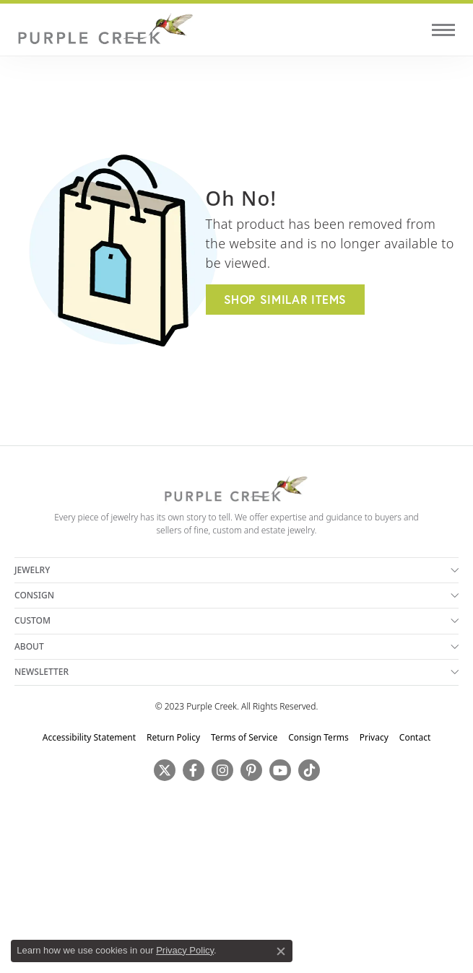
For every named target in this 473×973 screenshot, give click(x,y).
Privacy (374, 737)
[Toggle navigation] (443, 30)
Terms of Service (244, 737)
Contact (414, 737)
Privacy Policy (185, 950)
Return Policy (173, 737)
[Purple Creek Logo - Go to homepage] (104, 30)
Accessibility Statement (89, 737)
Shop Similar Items (285, 299)
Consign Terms (318, 737)
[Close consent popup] (281, 951)
